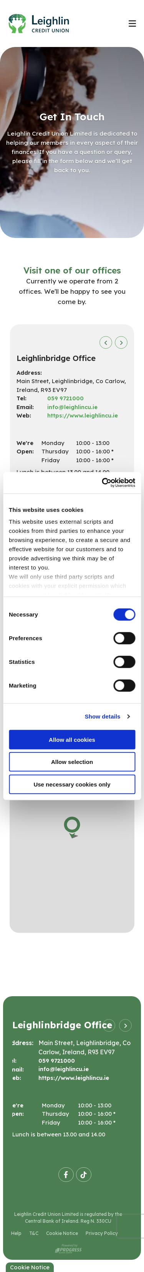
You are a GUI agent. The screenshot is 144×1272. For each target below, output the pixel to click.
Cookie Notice (62, 1233)
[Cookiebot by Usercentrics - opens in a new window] (102, 483)
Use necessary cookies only (71, 784)
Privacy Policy (102, 1233)
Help (16, 1233)
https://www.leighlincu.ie (83, 415)
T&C (33, 1233)
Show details (103, 716)
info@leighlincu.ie (72, 407)
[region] (72, 837)
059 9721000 (66, 398)
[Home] (60, 23)
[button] (105, 342)
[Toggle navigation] (132, 23)
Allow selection (72, 762)
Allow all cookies (72, 739)
